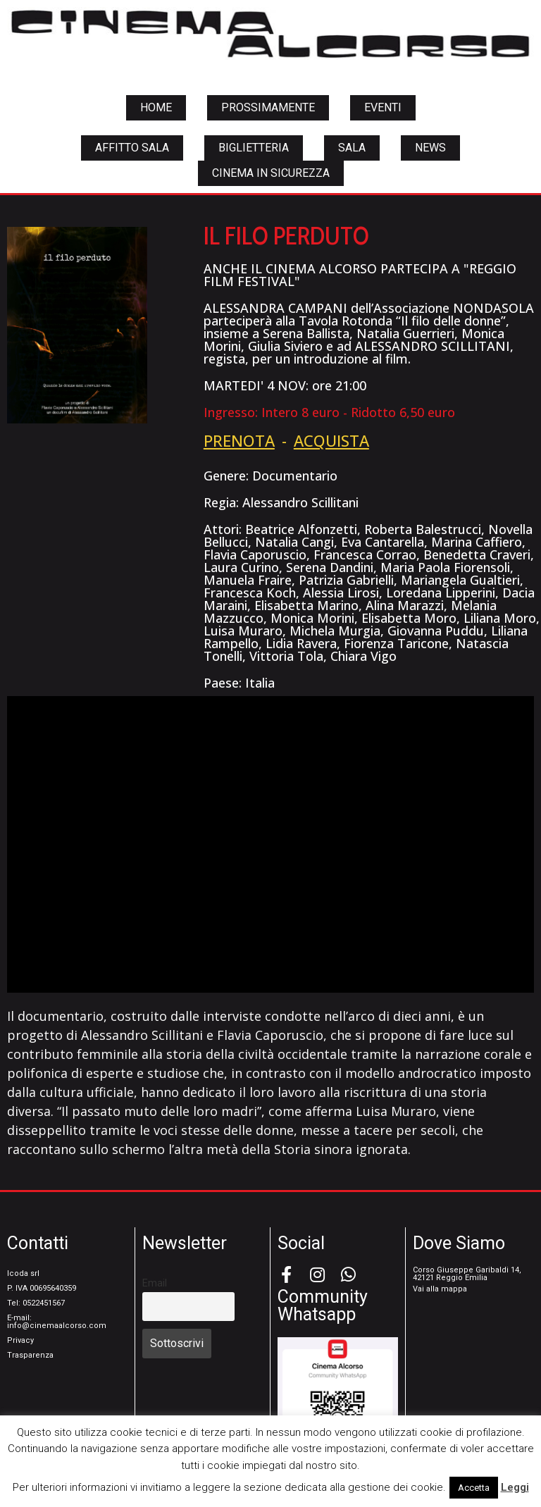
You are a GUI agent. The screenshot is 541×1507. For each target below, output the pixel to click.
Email (154, 1283)
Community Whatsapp (323, 1305)
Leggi (515, 1487)
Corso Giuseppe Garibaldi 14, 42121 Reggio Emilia (467, 1273)
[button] (156, 107)
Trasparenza (30, 1355)
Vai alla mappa (440, 1289)
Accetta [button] (474, 1487)
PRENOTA (239, 440)
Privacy (20, 1340)
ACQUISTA (331, 440)
